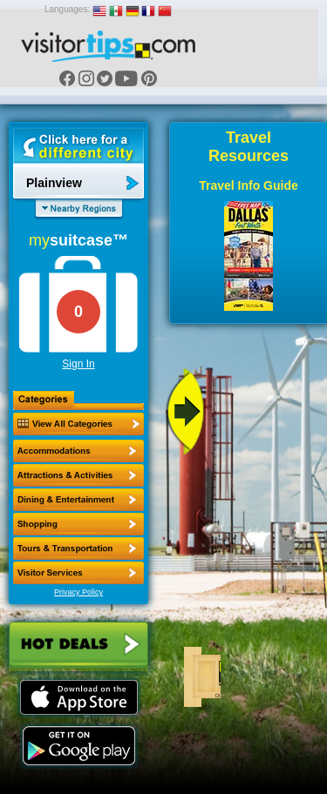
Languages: (67, 9)
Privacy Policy (78, 592)
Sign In (78, 364)
